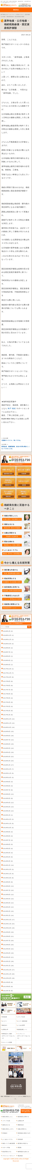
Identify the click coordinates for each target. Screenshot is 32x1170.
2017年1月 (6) (8, 714)
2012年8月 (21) (8, 936)
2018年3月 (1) (8, 664)
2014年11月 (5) (8, 823)
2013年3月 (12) (8, 907)
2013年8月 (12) (8, 886)
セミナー (4, 1021)
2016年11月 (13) (9, 723)
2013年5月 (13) (8, 898)
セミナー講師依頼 (22, 1021)
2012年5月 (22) (8, 949)
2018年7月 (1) (8, 652)
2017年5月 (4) (8, 698)
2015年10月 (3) (8, 777)
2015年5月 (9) (8, 798)
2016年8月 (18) (8, 735)
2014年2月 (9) (8, 861)
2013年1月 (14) (8, 915)
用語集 (20, 1147)
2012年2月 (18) (8, 961)
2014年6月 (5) (8, 844)
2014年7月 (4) (8, 840)
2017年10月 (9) (8, 677)
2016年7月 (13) (8, 740)
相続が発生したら (7, 1116)
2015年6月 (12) (8, 794)
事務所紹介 (21, 1125)
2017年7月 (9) (8, 689)
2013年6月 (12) (8, 894)
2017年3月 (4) (8, 706)
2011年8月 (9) (8, 986)
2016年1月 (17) (8, 765)
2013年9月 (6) (8, 882)
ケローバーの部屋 (7, 1042)
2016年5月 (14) (8, 748)
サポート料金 (6, 1147)
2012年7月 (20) (8, 940)
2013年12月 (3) (8, 869)
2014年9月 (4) (8, 832)
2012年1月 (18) (8, 965)
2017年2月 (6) (8, 710)
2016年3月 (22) (8, 756)
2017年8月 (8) (8, 685)
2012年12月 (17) (9, 919)
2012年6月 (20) (8, 944)
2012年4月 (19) (8, 953)
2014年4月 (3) (8, 852)
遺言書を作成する (23, 1143)
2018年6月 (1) (8, 656)
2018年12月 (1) (8, 635)
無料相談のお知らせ (23, 1151)
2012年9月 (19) (8, 932)
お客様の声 (5, 1029)
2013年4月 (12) (8, 903)
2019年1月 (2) (8, 631)
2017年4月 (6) (8, 702)
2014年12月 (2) (8, 819)
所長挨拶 (4, 1017)
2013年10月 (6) (8, 878)
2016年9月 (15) (8, 731)
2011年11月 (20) (9, 974)
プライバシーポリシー (8, 1155)
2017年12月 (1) (8, 669)
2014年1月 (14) (8, 865)
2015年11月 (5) (8, 773)
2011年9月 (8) (8, 982)
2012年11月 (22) (9, 923)
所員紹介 (5, 1133)
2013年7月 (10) (8, 890)
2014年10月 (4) (8, 827)
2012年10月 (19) (9, 928)
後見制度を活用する (23, 1116)
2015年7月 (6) (8, 790)
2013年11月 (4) (8, 873)
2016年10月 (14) (9, 727)
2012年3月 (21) (8, 957)
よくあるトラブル (7, 1139)
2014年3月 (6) (8, 857)
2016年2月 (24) (8, 760)
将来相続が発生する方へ (24, 1134)
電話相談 (20, 1155)
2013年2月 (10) (8, 911)
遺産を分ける (6, 1125)
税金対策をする (6, 1151)
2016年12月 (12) (9, 719)
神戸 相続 (12, 408)
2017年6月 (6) (8, 694)
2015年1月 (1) (8, 815)
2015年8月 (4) (8, 786)
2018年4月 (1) (8, 660)
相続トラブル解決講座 (8, 1143)
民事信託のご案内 (8, 1036)
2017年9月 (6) (8, 681)
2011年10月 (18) (9, 978)
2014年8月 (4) (8, 836)
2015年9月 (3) (8, 781)
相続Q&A (4, 1025)
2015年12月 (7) (8, 769)
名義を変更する (22, 1129)
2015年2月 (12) (8, 811)
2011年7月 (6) (8, 990)
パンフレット (23, 1036)
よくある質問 (21, 1025)
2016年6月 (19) (8, 744)
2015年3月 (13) (8, 806)
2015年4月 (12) (8, 802)
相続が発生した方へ (8, 1129)
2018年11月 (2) (8, 639)
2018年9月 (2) (8, 648)
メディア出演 (21, 1017)
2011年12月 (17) (9, 969)
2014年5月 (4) (8, 848)
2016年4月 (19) (8, 752)
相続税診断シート (22, 1029)
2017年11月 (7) (8, 673)
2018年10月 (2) (8, 643)
